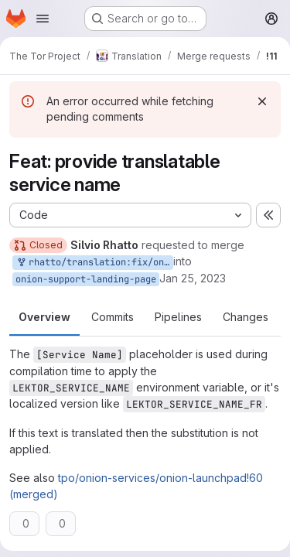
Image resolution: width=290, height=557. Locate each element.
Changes (245, 316)
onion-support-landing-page (85, 279)
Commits (112, 316)
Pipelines (178, 316)
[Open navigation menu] (42, 18)
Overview (44, 316)
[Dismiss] (262, 101)
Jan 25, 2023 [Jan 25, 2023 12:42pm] (192, 278)
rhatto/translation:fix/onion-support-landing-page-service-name (94, 262)
